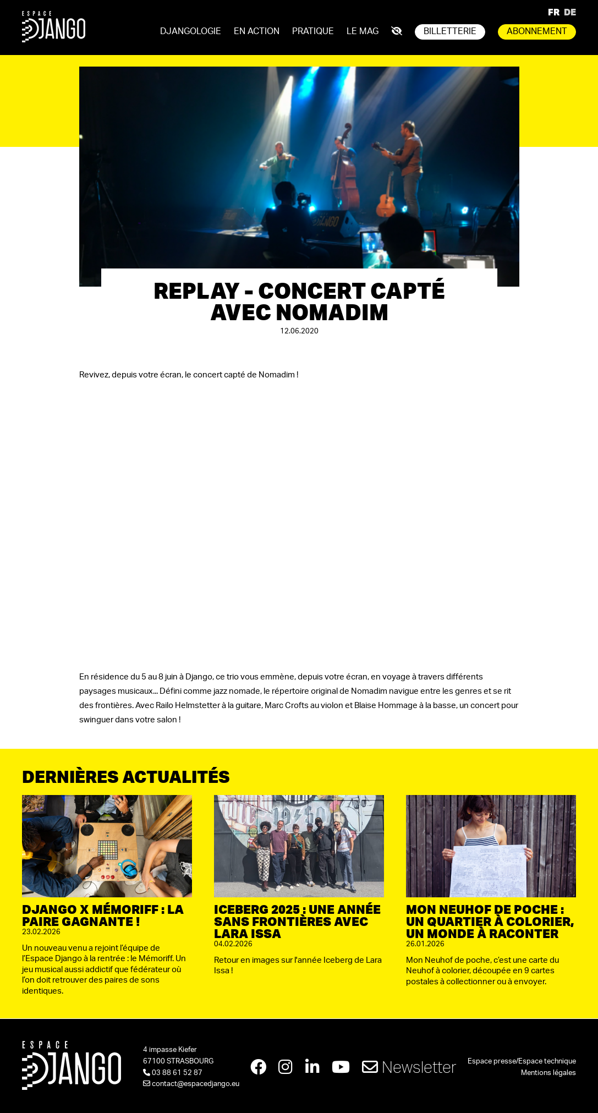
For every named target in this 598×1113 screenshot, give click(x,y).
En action (256, 31)
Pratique (313, 31)
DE (570, 12)
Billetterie (450, 31)
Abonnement (537, 31)
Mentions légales (548, 1073)
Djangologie (190, 31)
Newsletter (411, 1067)
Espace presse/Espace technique (522, 1061)
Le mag (362, 31)
